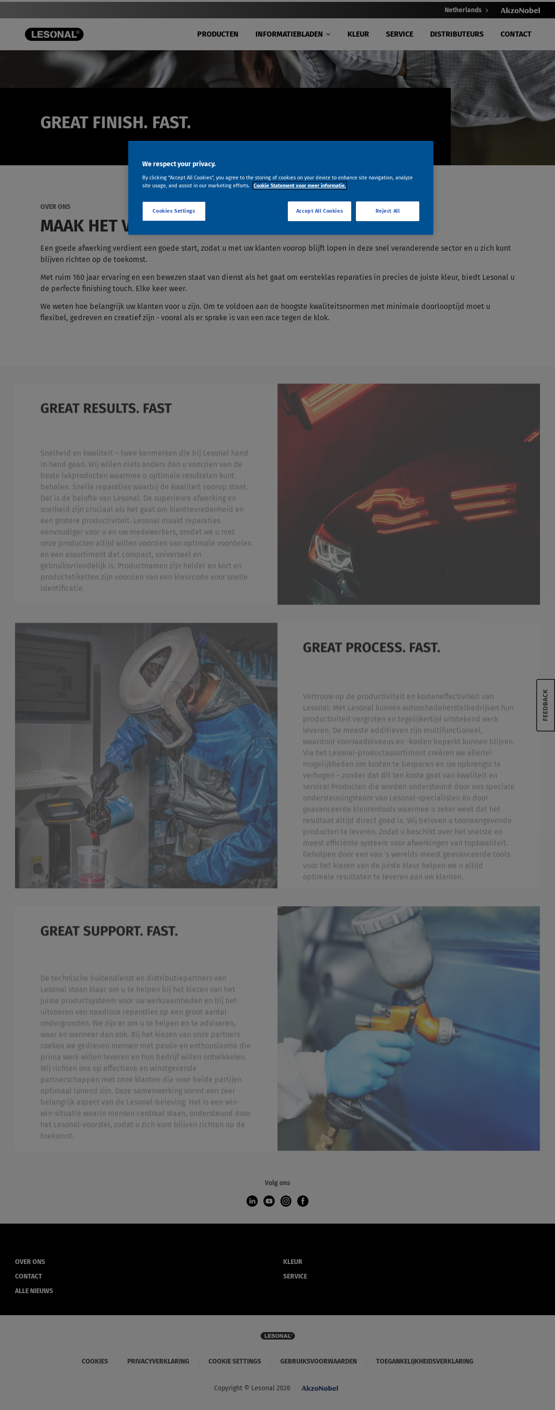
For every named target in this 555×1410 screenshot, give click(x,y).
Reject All (388, 211)
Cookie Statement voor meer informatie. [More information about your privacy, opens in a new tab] (300, 185)
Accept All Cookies (319, 211)
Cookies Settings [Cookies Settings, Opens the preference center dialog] (174, 211)
